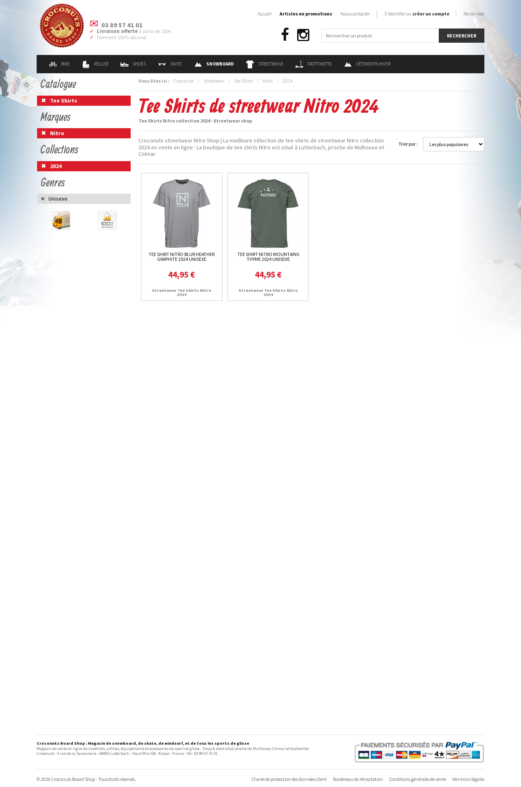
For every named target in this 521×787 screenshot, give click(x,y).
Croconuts (184, 81)
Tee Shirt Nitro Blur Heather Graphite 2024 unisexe (182, 256)
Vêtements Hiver (367, 64)
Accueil (264, 14)
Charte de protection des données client (289, 779)
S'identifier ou (416, 14)
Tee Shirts (243, 81)
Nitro (268, 81)
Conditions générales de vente (417, 779)
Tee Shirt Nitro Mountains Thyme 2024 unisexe (268, 256)
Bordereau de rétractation (358, 779)
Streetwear (264, 64)
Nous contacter (355, 14)
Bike (59, 64)
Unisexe (58, 198)
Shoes (133, 64)
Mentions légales (468, 779)
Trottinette (313, 64)
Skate (170, 64)
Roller (95, 64)
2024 (287, 81)
